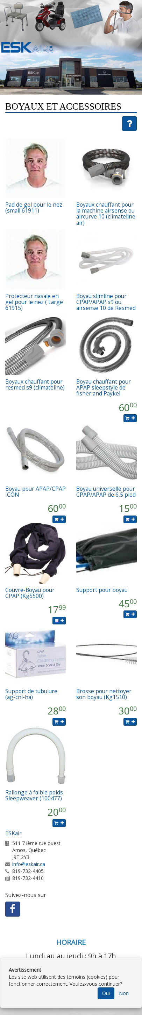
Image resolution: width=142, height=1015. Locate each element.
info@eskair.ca (28, 864)
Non (124, 993)
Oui (106, 993)
